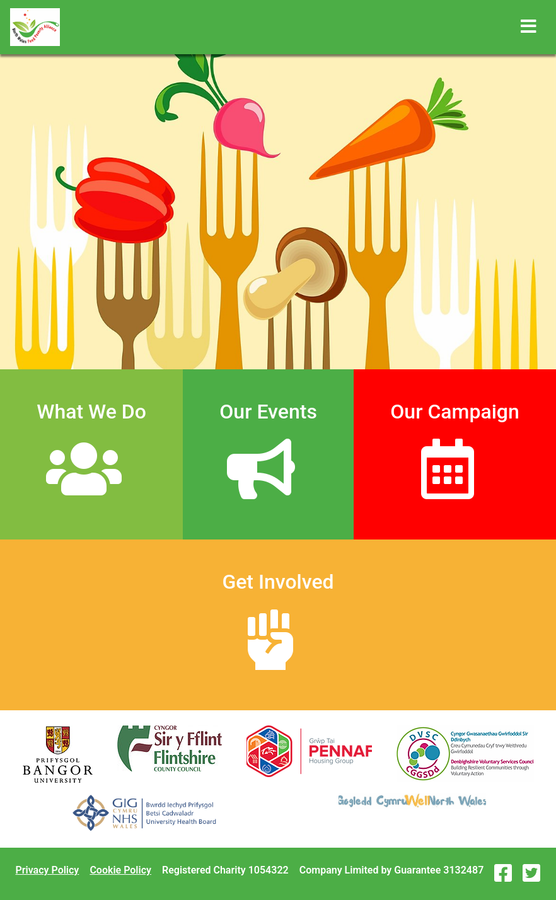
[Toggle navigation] (528, 27)
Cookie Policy (120, 870)
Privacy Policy (47, 870)
